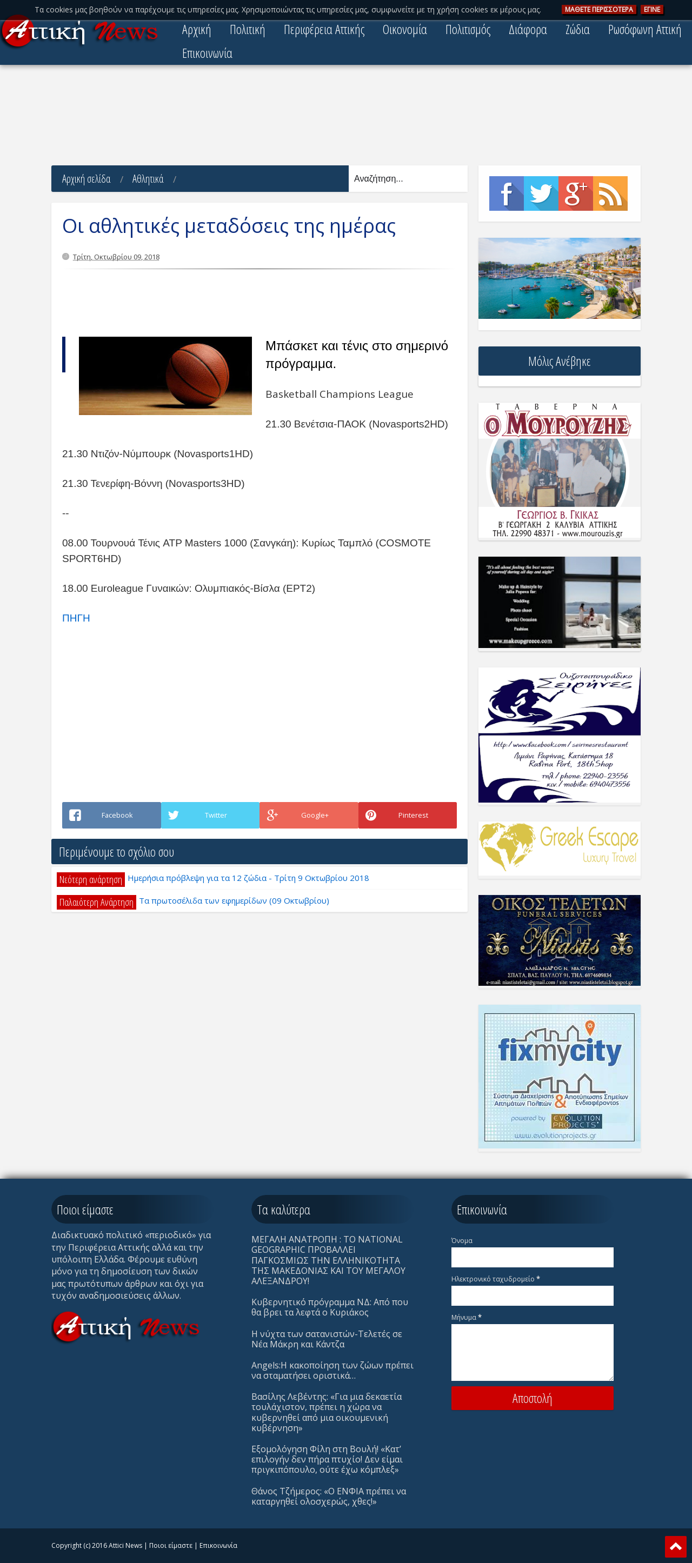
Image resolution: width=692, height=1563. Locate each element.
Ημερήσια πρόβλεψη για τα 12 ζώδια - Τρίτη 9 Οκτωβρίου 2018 (248, 877)
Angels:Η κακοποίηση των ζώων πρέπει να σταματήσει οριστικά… (332, 1370)
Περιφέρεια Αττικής (324, 29)
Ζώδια (577, 29)
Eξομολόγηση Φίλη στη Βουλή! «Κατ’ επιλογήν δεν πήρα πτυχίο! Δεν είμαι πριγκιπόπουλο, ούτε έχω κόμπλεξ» (327, 1459)
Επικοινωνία (207, 53)
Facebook (506, 193)
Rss (610, 193)
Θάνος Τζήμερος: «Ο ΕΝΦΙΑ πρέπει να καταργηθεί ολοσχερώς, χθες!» (328, 1496)
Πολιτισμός (467, 29)
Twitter (541, 193)
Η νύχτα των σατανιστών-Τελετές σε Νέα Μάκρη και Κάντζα (326, 1339)
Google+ (575, 193)
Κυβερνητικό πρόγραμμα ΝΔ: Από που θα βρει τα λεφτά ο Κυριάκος (329, 1307)
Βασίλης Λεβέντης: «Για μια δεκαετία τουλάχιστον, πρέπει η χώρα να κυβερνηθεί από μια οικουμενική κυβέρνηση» (326, 1412)
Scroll (676, 1547)
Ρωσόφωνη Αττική (645, 29)
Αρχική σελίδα (86, 178)
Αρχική (196, 29)
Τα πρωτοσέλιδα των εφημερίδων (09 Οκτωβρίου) (234, 900)
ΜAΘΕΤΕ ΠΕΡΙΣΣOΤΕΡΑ (599, 9)
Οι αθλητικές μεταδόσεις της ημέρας (229, 225)
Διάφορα (528, 29)
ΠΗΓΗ (76, 618)
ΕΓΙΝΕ (652, 9)
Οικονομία (405, 29)
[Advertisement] (346, 116)
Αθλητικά (148, 178)
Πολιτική (247, 29)
